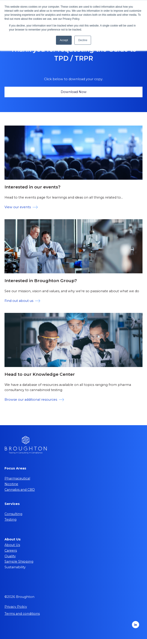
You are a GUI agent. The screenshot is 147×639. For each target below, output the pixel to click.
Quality (10, 556)
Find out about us (22, 301)
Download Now (74, 92)
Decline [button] (82, 40)
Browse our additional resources (34, 400)
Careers (10, 550)
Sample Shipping (18, 561)
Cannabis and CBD (19, 490)
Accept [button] (64, 40)
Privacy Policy (15, 607)
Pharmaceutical (17, 478)
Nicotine (11, 484)
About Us (12, 545)
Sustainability (15, 567)
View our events (21, 207)
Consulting (13, 514)
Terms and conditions (22, 614)
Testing (10, 519)
